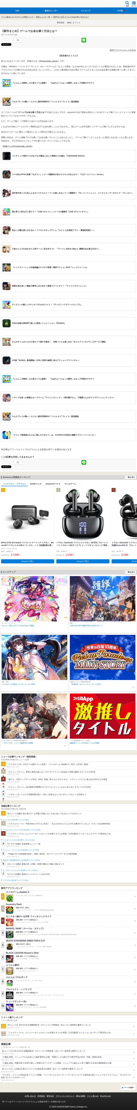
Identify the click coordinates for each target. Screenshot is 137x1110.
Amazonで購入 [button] (27, 561)
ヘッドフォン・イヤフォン (14, 484)
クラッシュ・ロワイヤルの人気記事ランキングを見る (21, 850)
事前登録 (60, 23)
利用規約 (41, 1096)
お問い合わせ (30, 1096)
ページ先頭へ (129, 1087)
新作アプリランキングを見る (123, 50)
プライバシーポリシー (65, 1096)
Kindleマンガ (35, 484)
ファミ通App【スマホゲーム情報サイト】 (17, 17)
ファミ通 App (10, 4)
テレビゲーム (70, 484)
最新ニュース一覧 (43, 17)
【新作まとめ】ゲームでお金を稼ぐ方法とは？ (70, 17)
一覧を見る (130, 477)
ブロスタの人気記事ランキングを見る (15, 880)
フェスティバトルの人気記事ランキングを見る (18, 840)
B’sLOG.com (105, 1096)
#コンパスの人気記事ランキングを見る (16, 820)
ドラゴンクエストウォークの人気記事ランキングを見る (22, 830)
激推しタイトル (73, 23)
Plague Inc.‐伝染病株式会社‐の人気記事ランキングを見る (21, 860)
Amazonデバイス (53, 484)
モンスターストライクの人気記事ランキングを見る (20, 870)
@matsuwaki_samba (48, 61)
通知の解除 (80, 1096)
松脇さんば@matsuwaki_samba (17, 146)
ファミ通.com (92, 1096)
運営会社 (50, 1096)
